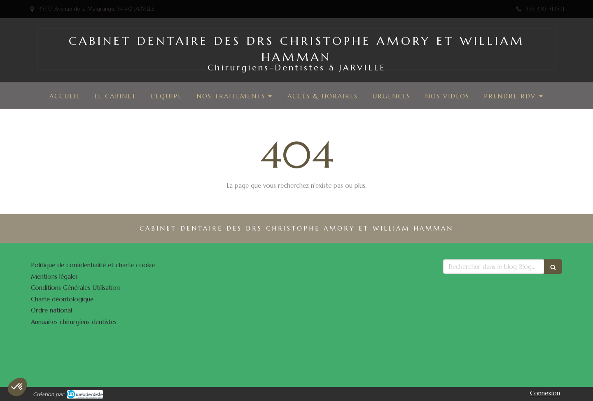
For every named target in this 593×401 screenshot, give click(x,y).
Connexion (545, 393)
